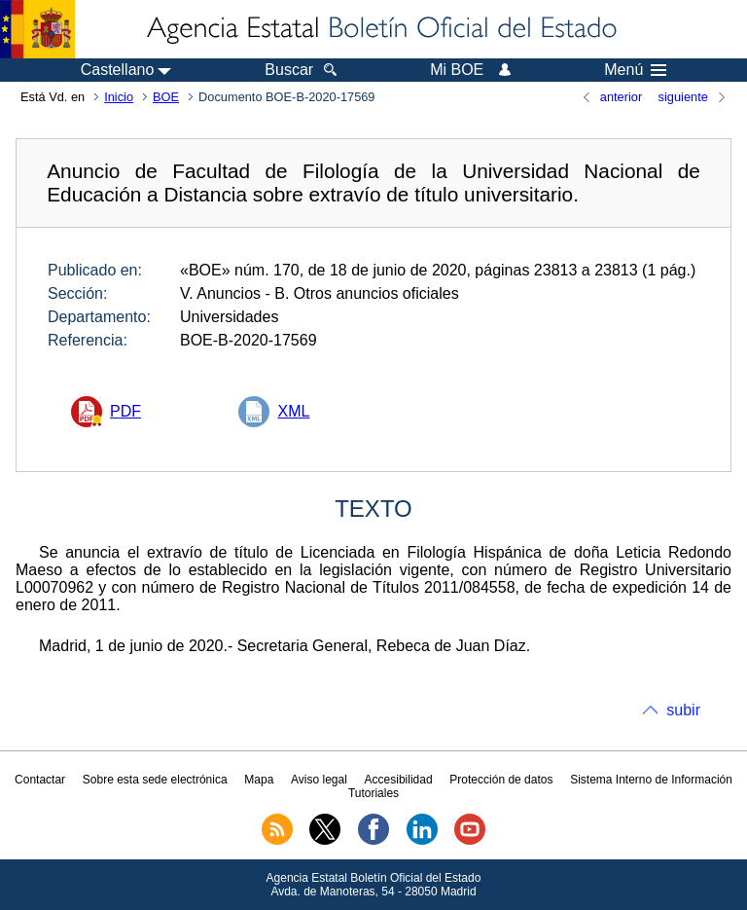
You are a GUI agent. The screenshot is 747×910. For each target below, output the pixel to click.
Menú (635, 70)
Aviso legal (319, 779)
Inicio (118, 97)
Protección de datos (500, 779)
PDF (125, 411)
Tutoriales (373, 793)
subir (683, 710)
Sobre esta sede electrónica (155, 779)
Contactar (40, 779)
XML (293, 411)
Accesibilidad (399, 779)
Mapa (258, 779)
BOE (166, 97)
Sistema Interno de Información (651, 779)
